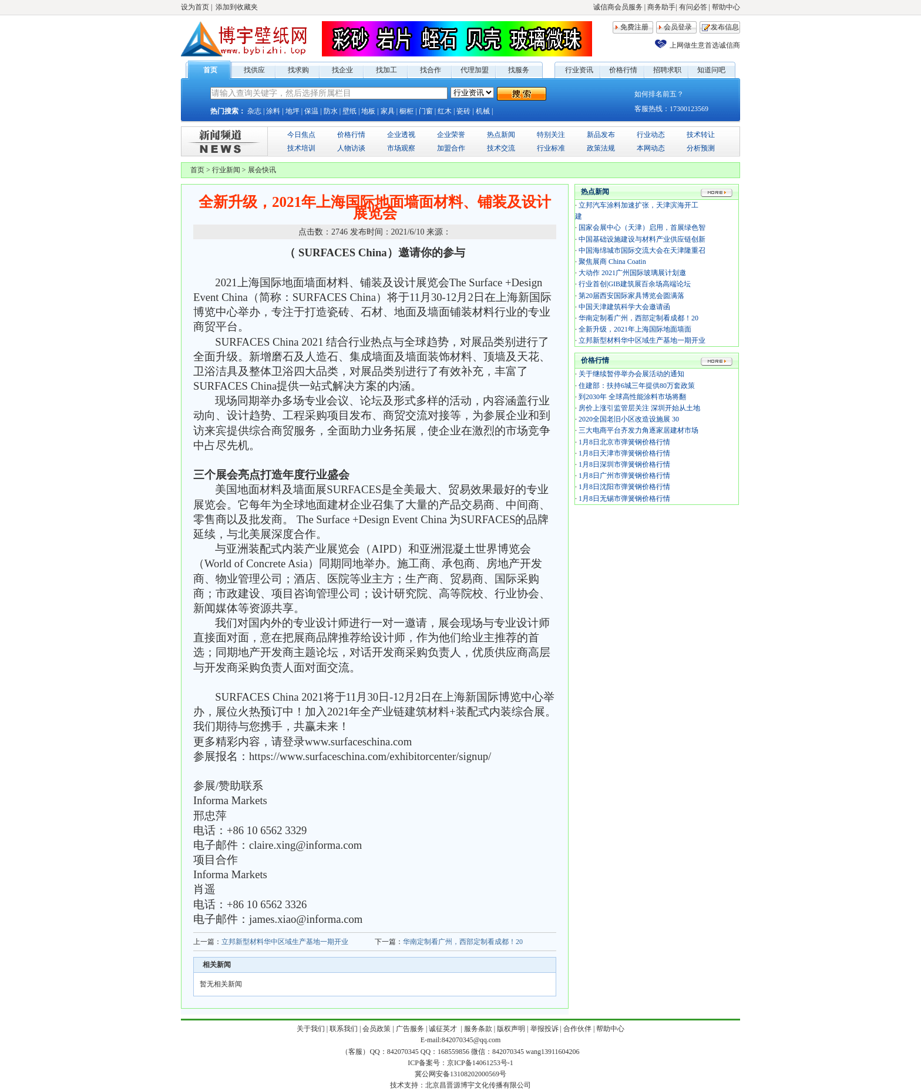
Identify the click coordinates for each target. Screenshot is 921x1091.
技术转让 (701, 134)
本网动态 (651, 148)
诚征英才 (444, 1029)
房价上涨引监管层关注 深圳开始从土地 (639, 408)
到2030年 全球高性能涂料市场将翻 (632, 397)
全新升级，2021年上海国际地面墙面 (635, 329)
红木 (445, 111)
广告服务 (410, 1029)
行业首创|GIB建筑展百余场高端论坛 (635, 284)
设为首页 (195, 7)
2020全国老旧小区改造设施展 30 (629, 419)
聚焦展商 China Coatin (612, 261)
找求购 (298, 70)
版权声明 (511, 1029)
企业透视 (401, 134)
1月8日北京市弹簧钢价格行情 (624, 442)
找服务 (518, 70)
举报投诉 (544, 1029)
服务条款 (478, 1029)
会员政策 (376, 1029)
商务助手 (661, 7)
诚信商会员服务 (618, 7)
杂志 (254, 111)
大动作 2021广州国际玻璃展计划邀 (632, 273)
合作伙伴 (577, 1029)
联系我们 (344, 1029)
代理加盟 (474, 70)
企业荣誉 (451, 134)
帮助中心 (726, 7)
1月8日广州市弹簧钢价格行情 (624, 475)
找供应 (254, 70)
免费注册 (634, 27)
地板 (368, 111)
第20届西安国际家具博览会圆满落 (631, 296)
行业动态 (651, 134)
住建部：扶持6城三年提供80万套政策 (637, 385)
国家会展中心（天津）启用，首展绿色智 (642, 227)
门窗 (426, 111)
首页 (210, 70)
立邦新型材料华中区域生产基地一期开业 (284, 942)
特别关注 (551, 134)
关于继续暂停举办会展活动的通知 (631, 374)
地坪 (292, 111)
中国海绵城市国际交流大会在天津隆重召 (642, 250)
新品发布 (601, 134)
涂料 (273, 111)
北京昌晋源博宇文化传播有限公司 (478, 1085)
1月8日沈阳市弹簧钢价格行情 (624, 487)
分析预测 (701, 148)
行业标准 (551, 148)
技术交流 (501, 148)
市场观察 (401, 148)
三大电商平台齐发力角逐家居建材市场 (638, 430)
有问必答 (693, 7)
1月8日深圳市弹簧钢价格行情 (624, 464)
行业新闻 (226, 170)
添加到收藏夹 (237, 7)
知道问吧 (711, 70)
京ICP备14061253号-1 (480, 1063)
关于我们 (311, 1029)
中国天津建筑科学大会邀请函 (624, 307)
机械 (483, 111)
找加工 (386, 70)
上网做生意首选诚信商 (705, 45)
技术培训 (301, 148)
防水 (331, 111)
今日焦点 (301, 134)
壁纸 (349, 111)
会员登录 (678, 27)
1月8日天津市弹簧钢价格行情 (624, 453)
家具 (388, 111)
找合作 (430, 70)
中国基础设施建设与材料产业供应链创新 (642, 239)
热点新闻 (501, 134)
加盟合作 (451, 148)
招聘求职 (667, 70)
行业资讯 (579, 70)
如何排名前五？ (659, 94)
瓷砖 (463, 111)
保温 (311, 111)
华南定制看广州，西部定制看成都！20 (463, 942)
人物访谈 (351, 148)
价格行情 (623, 70)
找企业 (342, 70)
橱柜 (406, 111)
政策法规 (601, 148)
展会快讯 (262, 170)
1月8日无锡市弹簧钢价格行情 (624, 498)
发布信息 (725, 27)
